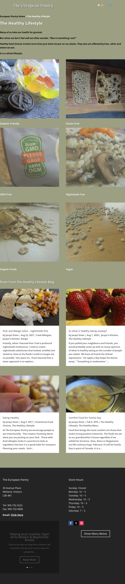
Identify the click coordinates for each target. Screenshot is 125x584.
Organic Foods (8, 269)
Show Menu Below (95, 533)
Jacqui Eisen (12, 335)
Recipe (24, 338)
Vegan (69, 269)
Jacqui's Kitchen (11, 338)
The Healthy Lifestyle (23, 425)
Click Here (17, 515)
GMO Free (6, 194)
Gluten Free (72, 123)
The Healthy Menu (88, 425)
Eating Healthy (11, 417)
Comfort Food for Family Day (85, 417)
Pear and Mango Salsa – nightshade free (25, 331)
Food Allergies (43, 335)
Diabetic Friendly (9, 123)
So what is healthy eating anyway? (88, 331)
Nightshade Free (75, 194)
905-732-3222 (14, 505)
